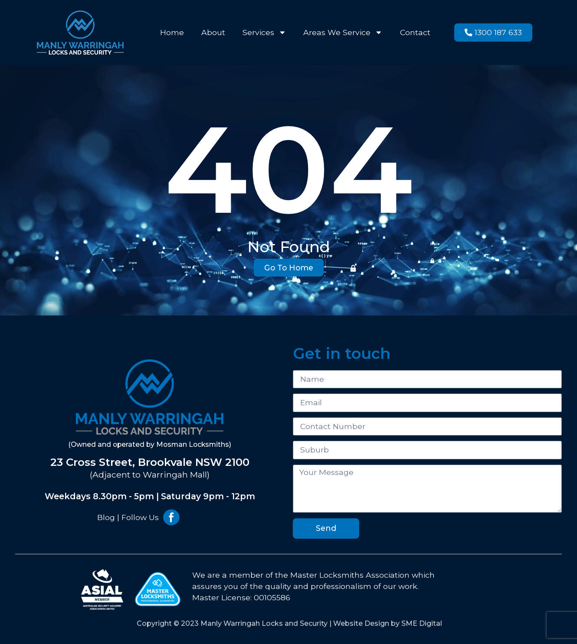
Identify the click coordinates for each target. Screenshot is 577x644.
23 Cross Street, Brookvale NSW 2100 (149, 461)
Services (264, 32)
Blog (106, 517)
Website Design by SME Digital (387, 623)
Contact (415, 32)
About (213, 32)
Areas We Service (343, 32)
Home (172, 32)
